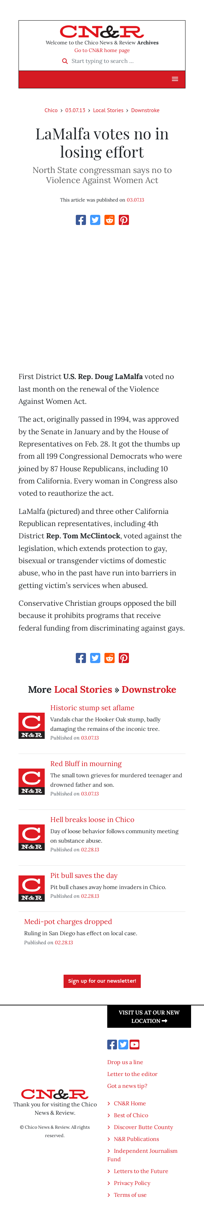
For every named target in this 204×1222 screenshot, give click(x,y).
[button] (175, 79)
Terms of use (130, 1194)
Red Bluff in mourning (86, 763)
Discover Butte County (143, 1126)
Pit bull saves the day (84, 875)
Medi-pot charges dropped (68, 921)
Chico (51, 110)
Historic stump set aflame (92, 707)
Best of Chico (131, 1115)
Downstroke (145, 110)
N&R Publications (136, 1138)
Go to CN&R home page (102, 50)
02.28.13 (90, 849)
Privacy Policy (132, 1182)
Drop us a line (125, 1062)
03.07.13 (75, 110)
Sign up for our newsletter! (102, 981)
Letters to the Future (141, 1171)
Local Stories (108, 110)
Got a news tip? (127, 1085)
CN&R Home (130, 1103)
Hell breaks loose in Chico (92, 819)
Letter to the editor (132, 1073)
